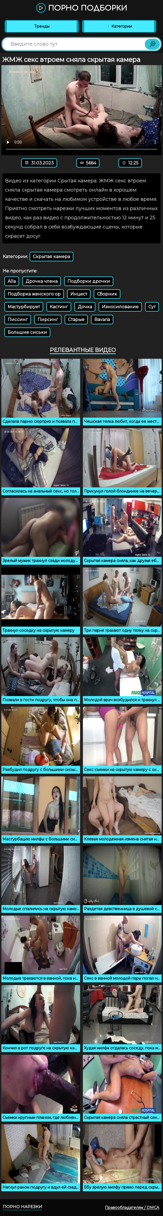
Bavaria (102, 319)
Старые (76, 319)
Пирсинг (47, 319)
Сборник (107, 294)
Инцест (78, 294)
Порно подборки (81, 8)
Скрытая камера (51, 256)
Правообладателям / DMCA (132, 1207)
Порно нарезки (22, 1206)
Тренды (41, 26)
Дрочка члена (42, 281)
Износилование (120, 306)
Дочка (85, 306)
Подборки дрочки (88, 281)
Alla (12, 281)
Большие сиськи (27, 332)
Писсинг (18, 319)
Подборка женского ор (34, 294)
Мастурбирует (24, 306)
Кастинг (59, 306)
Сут (152, 306)
